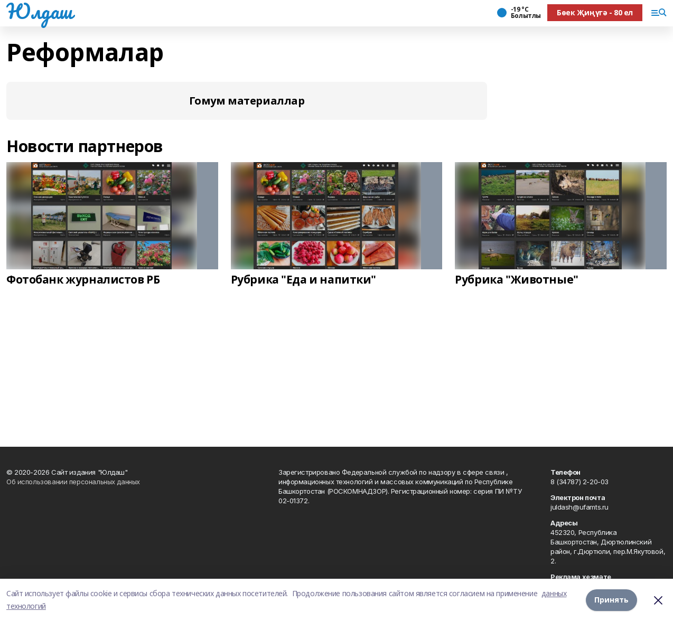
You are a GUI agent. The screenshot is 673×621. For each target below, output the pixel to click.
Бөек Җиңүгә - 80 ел (595, 12)
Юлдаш (39, 11)
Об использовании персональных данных (73, 481)
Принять (611, 600)
